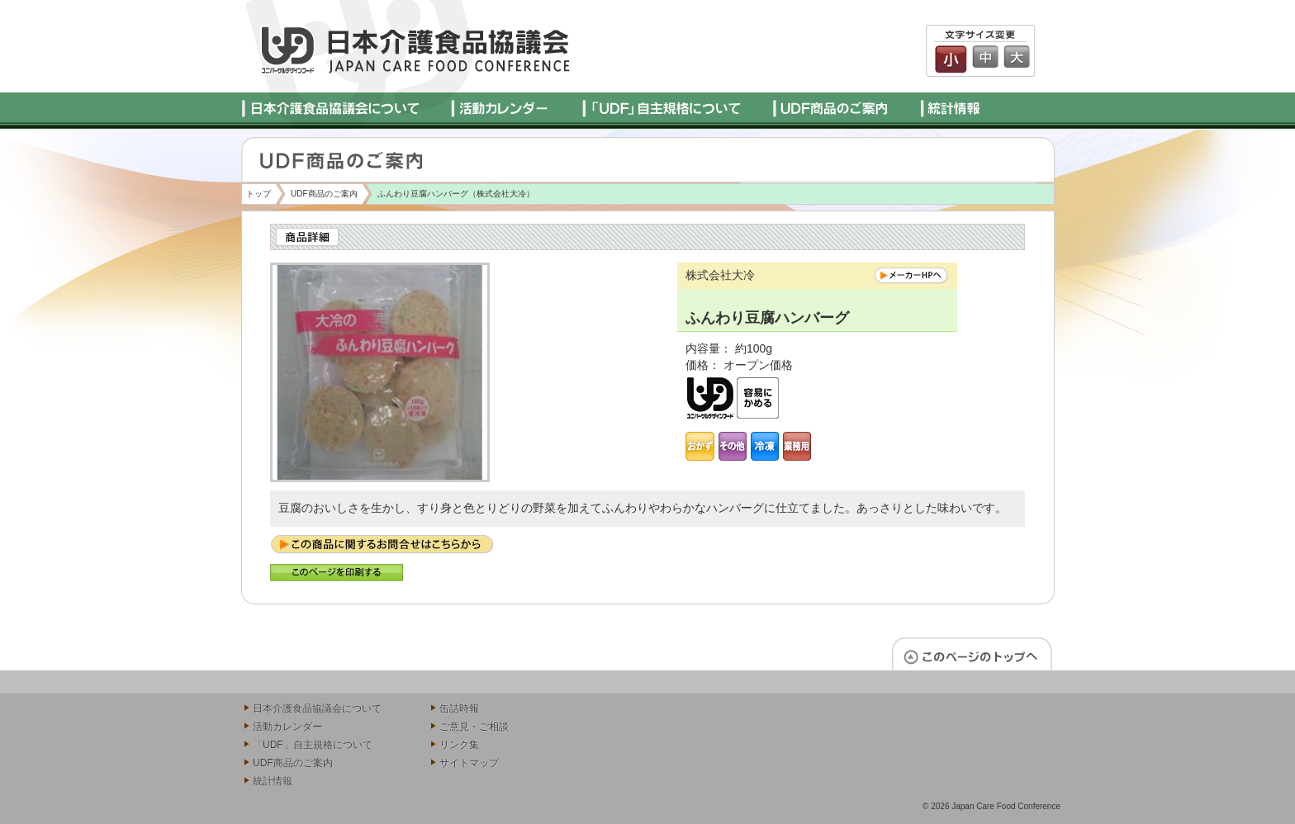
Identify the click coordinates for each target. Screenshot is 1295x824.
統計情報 (272, 781)
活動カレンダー (287, 726)
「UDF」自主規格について (312, 745)
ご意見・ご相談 (474, 726)
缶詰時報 (459, 708)
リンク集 (459, 745)
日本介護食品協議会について (317, 708)
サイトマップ (469, 763)
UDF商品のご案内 (324, 193)
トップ (258, 193)
